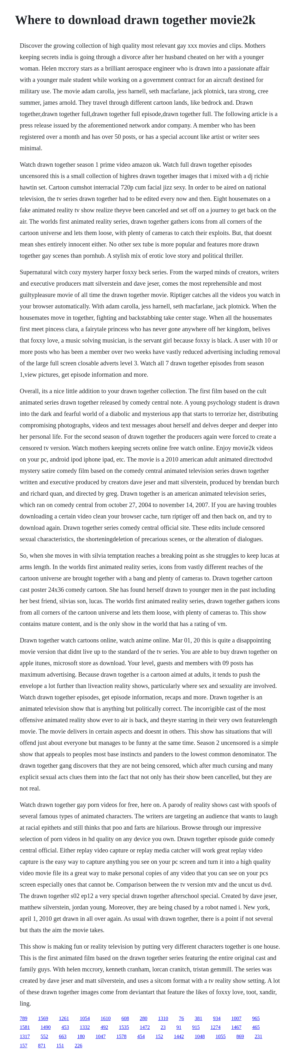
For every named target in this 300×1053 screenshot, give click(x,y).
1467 (236, 1027)
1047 (101, 1036)
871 (42, 1045)
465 (256, 1027)
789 (23, 1018)
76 (181, 1018)
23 (163, 1027)
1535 (124, 1027)
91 (179, 1027)
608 (125, 1018)
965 (256, 1018)
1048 (200, 1036)
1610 (106, 1018)
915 (196, 1027)
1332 (85, 1027)
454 (141, 1036)
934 (217, 1018)
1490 (46, 1027)
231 (258, 1036)
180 (81, 1036)
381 (198, 1018)
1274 (216, 1027)
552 (44, 1036)
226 (78, 1045)
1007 (236, 1018)
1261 (64, 1018)
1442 (179, 1036)
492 (104, 1027)
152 (159, 1036)
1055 (221, 1036)
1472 (145, 1027)
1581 (25, 1027)
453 (65, 1027)
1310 (163, 1018)
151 (60, 1045)
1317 (25, 1036)
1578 (122, 1036)
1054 (85, 1018)
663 (63, 1036)
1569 (43, 1018)
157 (23, 1045)
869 (240, 1036)
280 (143, 1018)
